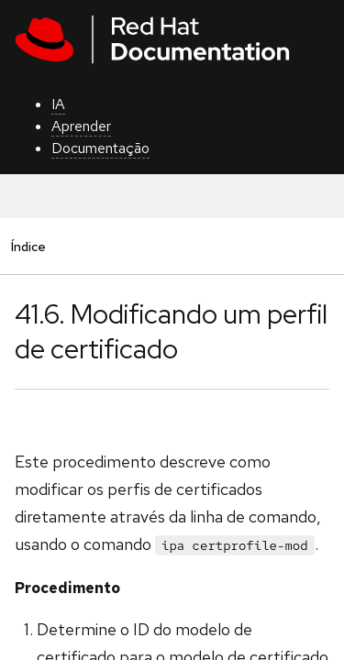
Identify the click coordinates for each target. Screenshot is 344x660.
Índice (28, 246)
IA (58, 104)
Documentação (100, 148)
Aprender (81, 126)
